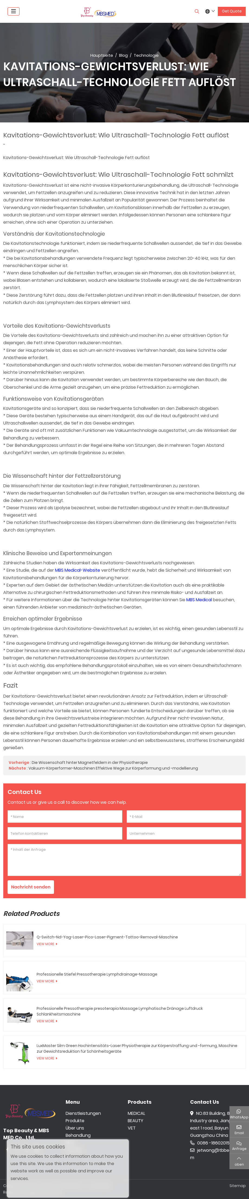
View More (45, 944)
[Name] (65, 816)
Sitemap (237, 1186)
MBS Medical (199, 600)
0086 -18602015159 (213, 1143)
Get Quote (232, 11)
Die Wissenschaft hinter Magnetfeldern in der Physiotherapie (90, 762)
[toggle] (14, 11)
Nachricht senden (31, 887)
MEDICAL (136, 1113)
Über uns (75, 1128)
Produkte (75, 1121)
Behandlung (78, 1135)
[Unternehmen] (184, 833)
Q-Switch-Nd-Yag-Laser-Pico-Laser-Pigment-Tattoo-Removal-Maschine (107, 937)
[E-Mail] (184, 816)
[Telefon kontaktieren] (65, 833)
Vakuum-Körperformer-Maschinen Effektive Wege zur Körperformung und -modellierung (113, 768)
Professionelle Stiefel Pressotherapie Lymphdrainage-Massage (97, 974)
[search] (196, 11)
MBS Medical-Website (77, 570)
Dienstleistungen (83, 1113)
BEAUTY (135, 1121)
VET (132, 1128)
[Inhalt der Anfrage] (124, 860)
